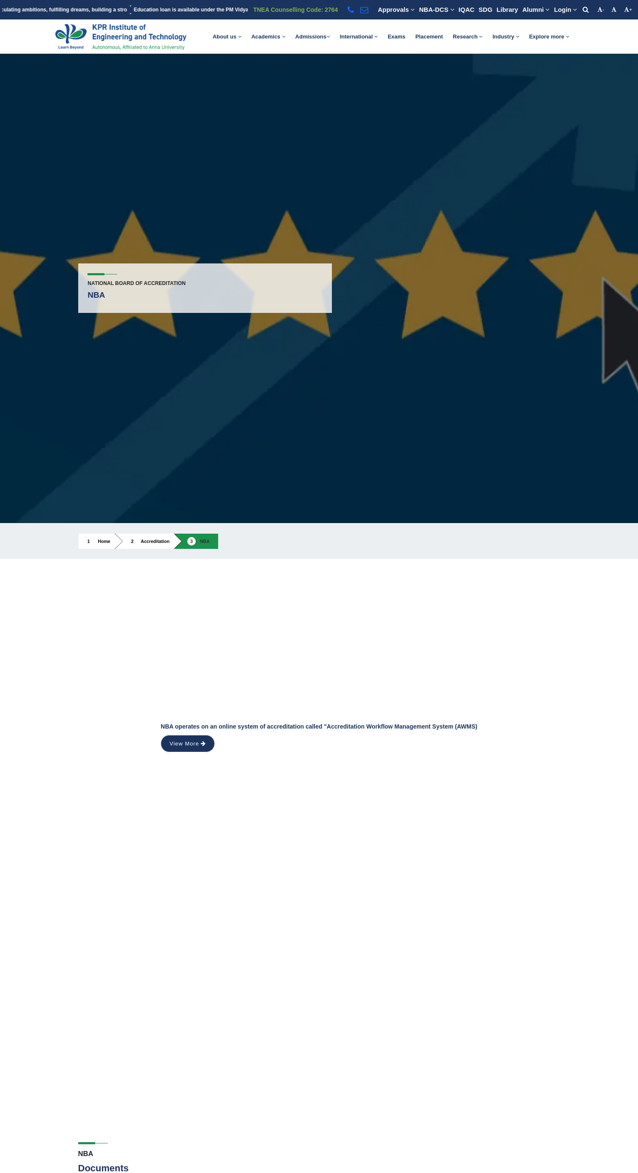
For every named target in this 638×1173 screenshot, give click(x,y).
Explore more (549, 36)
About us (227, 36)
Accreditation (155, 541)
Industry (506, 36)
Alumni (536, 9)
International (359, 36)
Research (467, 36)
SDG (486, 9)
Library (507, 9)
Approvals (396, 9)
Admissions (312, 36)
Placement (429, 36)
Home (104, 541)
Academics (268, 36)
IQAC (467, 9)
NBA (205, 541)
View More (188, 743)
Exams (396, 36)
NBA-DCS (436, 9)
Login (565, 9)
